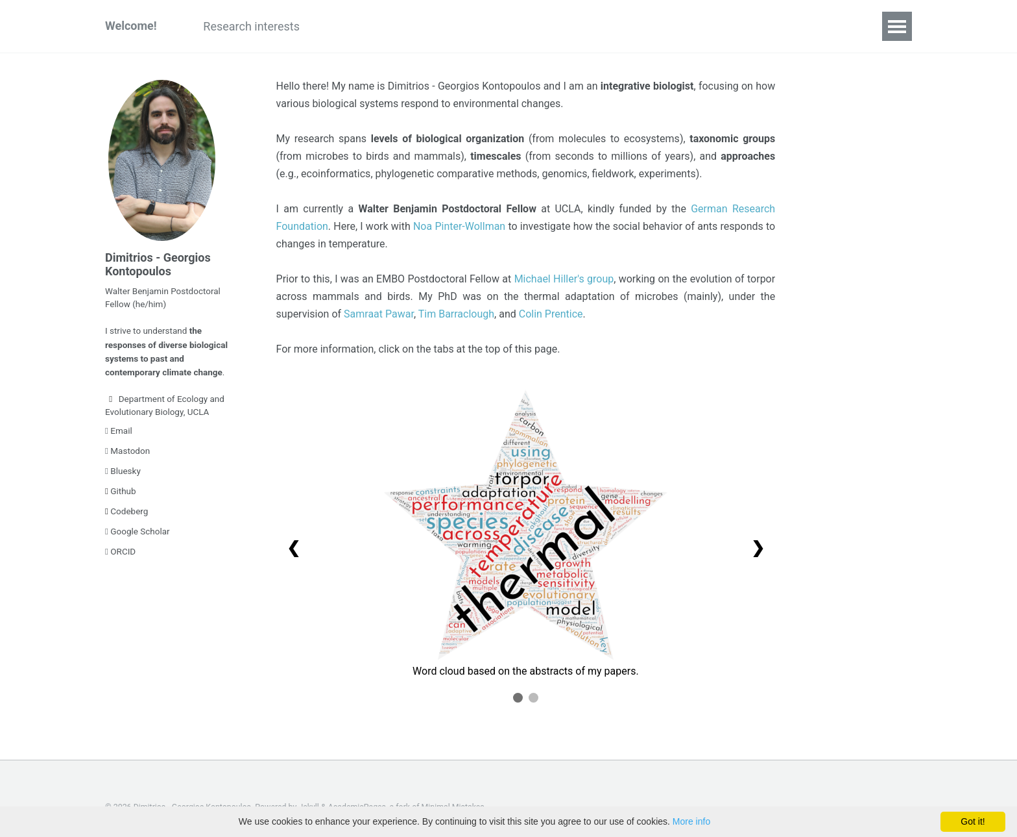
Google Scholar (137, 528)
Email (118, 428)
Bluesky (123, 468)
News (726, 26)
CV (772, 26)
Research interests (252, 26)
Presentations (447, 26)
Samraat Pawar (379, 314)
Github (120, 488)
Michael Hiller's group (564, 279)
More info (691, 821)
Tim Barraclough (456, 314)
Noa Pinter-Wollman (459, 226)
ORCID (120, 548)
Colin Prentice (551, 314)
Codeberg (126, 508)
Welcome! (131, 26)
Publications (355, 26)
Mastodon (127, 448)
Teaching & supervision (567, 26)
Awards (669, 26)
